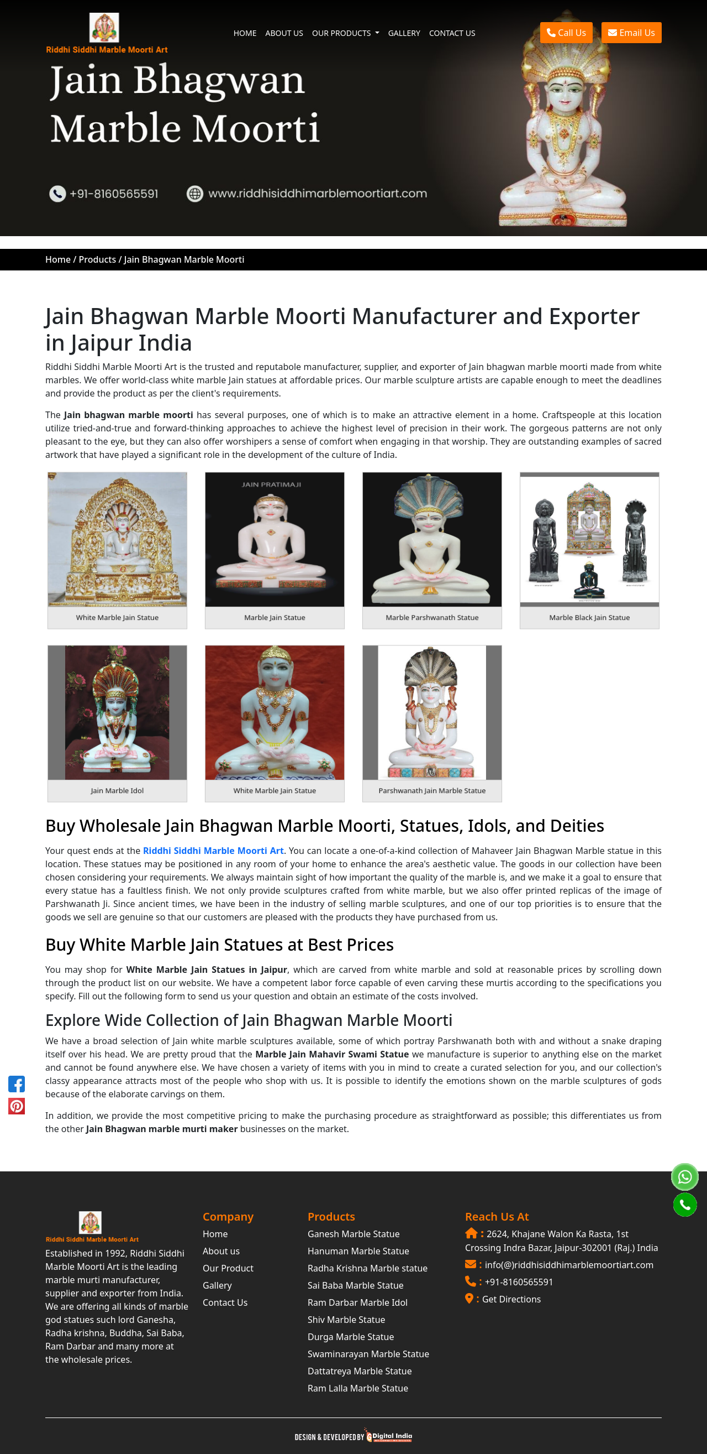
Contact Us (225, 1302)
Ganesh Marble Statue (354, 1234)
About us (221, 1251)
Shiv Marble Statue (347, 1320)
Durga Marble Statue (351, 1337)
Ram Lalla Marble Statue (358, 1388)
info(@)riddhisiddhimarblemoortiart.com (569, 1265)
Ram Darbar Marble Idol (358, 1302)
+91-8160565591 (519, 1282)
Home (58, 259)
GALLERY (404, 33)
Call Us (566, 33)
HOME (245, 33)
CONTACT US (452, 33)
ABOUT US (284, 33)
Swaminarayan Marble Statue (368, 1354)
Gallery (217, 1285)
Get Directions (511, 1299)
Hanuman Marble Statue (358, 1251)
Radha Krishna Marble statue (368, 1268)
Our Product (228, 1268)
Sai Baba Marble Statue (356, 1285)
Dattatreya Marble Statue (360, 1371)
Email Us (631, 33)
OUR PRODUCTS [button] (342, 33)
